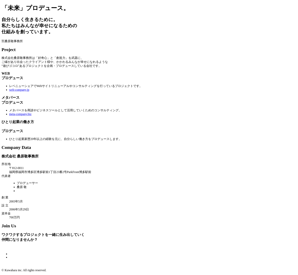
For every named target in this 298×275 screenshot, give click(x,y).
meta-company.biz (20, 114)
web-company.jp (19, 89)
